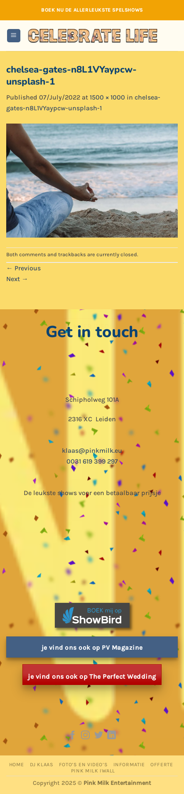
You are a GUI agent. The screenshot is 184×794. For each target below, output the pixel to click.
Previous (23, 268)
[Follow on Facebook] (72, 736)
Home (16, 764)
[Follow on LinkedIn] (111, 736)
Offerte (161, 764)
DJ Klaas (42, 764)
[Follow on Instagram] (85, 736)
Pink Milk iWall (93, 771)
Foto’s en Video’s (83, 764)
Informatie (129, 764)
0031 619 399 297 (92, 461)
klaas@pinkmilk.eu (92, 450)
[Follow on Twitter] (98, 736)
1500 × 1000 (107, 97)
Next (17, 279)
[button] (13, 36)
